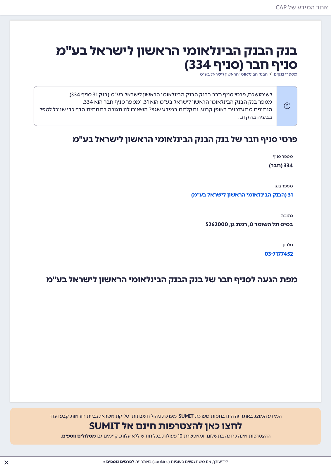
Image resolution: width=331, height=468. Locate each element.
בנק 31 (100, 94)
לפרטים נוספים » (118, 461)
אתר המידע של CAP (302, 7)
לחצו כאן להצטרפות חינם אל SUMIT (165, 425)
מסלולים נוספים (79, 436)
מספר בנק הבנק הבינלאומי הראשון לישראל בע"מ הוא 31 (208, 102)
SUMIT (186, 416)
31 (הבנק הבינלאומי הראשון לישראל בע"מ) (242, 195)
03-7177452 (279, 254)
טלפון (288, 244)
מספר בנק (284, 186)
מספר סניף (283, 156)
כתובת (287, 215)
